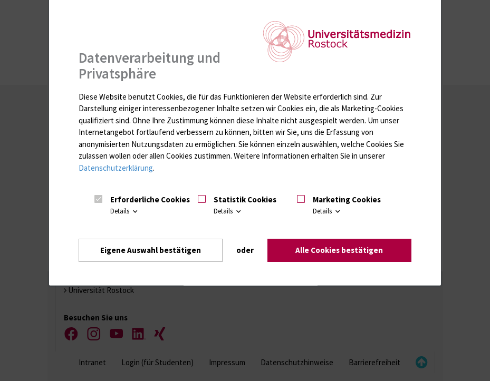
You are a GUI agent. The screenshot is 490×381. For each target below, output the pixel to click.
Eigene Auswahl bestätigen (150, 250)
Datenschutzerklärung (116, 168)
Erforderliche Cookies (150, 199)
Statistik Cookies (245, 199)
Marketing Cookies (347, 199)
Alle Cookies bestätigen (339, 250)
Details (124, 211)
